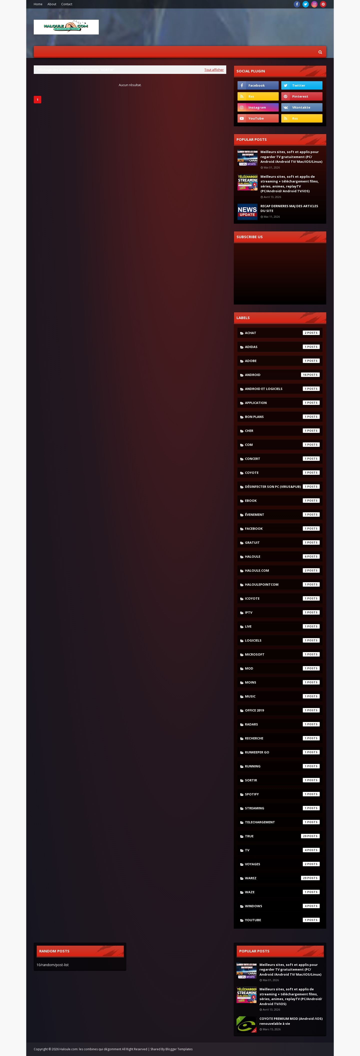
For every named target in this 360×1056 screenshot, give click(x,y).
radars (282, 724)
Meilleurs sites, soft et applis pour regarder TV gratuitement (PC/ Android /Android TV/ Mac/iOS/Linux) (291, 157)
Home (38, 4)
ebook (282, 500)
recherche (282, 738)
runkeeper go (282, 752)
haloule (282, 556)
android (282, 374)
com (282, 444)
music (282, 696)
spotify (282, 794)
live (282, 626)
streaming (282, 808)
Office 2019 (282, 710)
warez (282, 878)
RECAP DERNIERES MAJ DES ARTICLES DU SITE (289, 208)
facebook (282, 528)
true (282, 836)
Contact (66, 4)
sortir (282, 780)
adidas (282, 347)
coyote (282, 472)
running (282, 766)
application (282, 402)
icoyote (282, 598)
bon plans (282, 416)
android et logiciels (282, 388)
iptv (282, 612)
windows (282, 906)
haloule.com (282, 570)
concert (282, 458)
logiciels (282, 640)
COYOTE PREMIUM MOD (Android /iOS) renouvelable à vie (291, 1021)
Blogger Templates (179, 1049)
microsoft (282, 654)
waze (282, 892)
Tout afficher (214, 69)
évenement (282, 514)
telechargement (282, 822)
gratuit (282, 542)
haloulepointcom (282, 584)
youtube (282, 920)
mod (282, 668)
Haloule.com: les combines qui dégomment (90, 1049)
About (52, 4)
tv (282, 850)
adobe (282, 360)
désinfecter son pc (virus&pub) (282, 486)
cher (282, 430)
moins (282, 682)
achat (282, 333)
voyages (282, 864)
